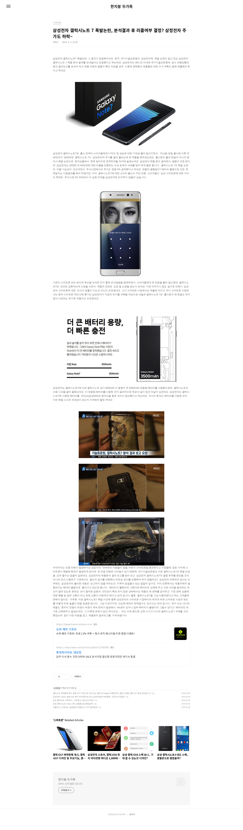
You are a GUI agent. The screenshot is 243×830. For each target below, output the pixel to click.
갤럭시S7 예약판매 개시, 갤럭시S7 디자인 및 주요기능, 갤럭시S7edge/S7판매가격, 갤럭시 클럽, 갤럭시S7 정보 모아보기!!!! (102, 702)
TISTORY (122, 823)
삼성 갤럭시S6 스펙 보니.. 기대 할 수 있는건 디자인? (73, 709)
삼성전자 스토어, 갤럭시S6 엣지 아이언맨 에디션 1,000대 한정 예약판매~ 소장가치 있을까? (89, 706)
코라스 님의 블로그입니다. (70, 793)
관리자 (132, 823)
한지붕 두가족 (121, 6)
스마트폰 (56, 697)
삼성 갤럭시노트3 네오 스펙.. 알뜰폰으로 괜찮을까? (73, 713)
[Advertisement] (121, 647)
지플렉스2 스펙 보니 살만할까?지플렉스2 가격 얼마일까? (75, 716)
